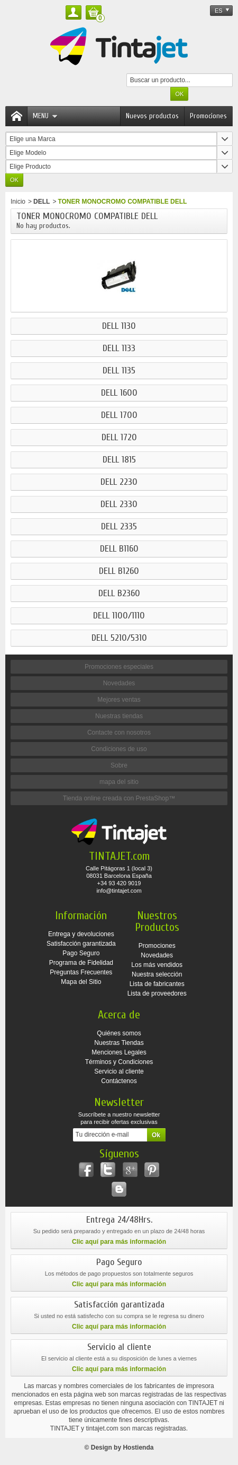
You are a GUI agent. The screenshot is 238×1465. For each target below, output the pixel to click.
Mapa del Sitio (81, 982)
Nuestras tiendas (119, 716)
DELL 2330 (119, 504)
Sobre (119, 765)
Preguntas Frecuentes (81, 972)
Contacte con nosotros (119, 732)
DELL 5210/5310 (119, 638)
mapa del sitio (119, 782)
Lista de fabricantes (157, 984)
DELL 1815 (119, 460)
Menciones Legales (118, 1052)
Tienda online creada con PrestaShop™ (119, 798)
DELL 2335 (119, 526)
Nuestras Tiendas (118, 1043)
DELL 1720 (119, 437)
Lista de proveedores (157, 993)
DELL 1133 (119, 348)
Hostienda (138, 1447)
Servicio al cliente (118, 1071)
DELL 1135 (119, 370)
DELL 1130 (119, 326)
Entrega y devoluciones (81, 934)
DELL (41, 201)
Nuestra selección (157, 974)
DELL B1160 (119, 549)
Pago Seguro (80, 953)
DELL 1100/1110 (119, 616)
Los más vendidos (156, 965)
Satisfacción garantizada (81, 943)
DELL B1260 (119, 571)
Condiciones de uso (119, 749)
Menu (45, 115)
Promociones (208, 115)
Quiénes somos (119, 1033)
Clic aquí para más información (119, 1241)
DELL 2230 (119, 482)
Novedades (119, 683)
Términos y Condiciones (119, 1062)
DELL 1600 (119, 393)
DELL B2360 (119, 593)
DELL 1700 (119, 415)
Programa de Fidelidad (81, 962)
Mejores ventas (118, 699)
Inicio (18, 201)
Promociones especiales (119, 666)
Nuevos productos (152, 115)
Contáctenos (118, 1081)
